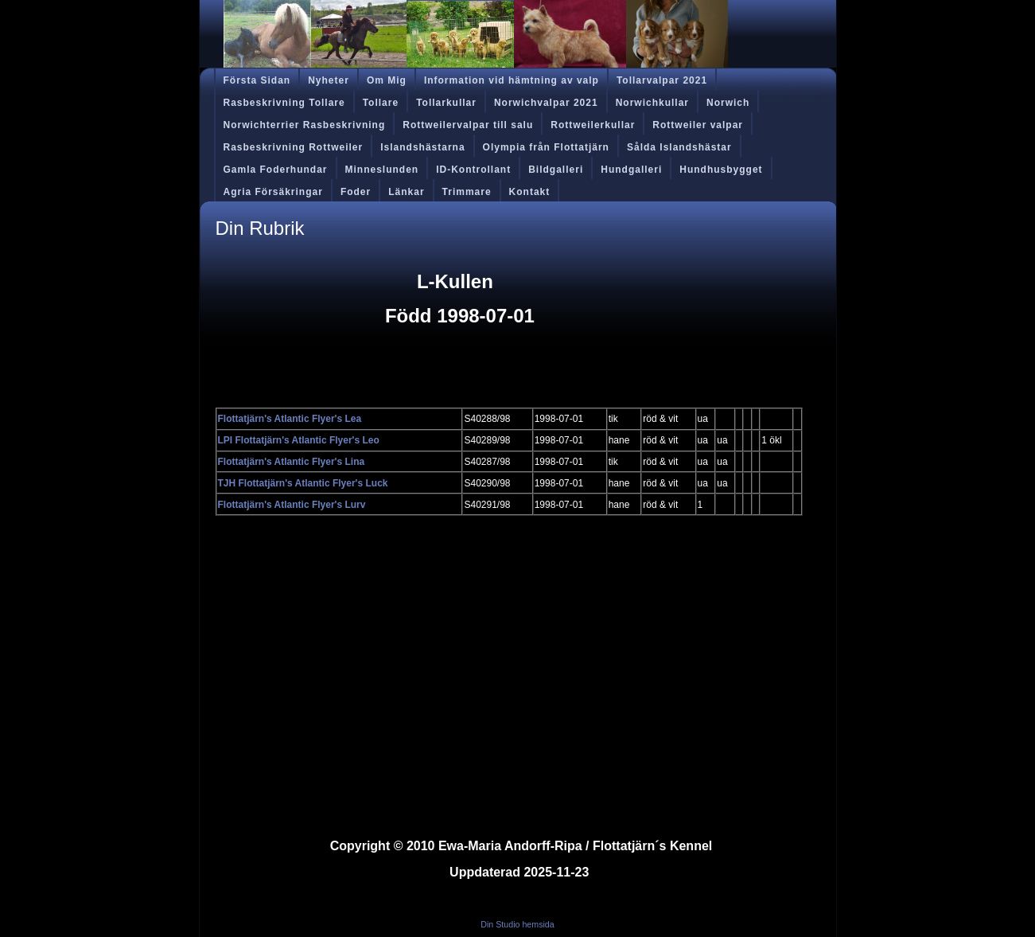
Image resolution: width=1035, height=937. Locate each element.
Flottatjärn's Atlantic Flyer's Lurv (292, 504)
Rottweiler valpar (697, 125)
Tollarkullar (446, 102)
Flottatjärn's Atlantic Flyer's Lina (291, 461)
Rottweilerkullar (593, 125)
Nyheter (328, 80)
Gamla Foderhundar (276, 169)
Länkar (406, 191)
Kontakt (530, 191)
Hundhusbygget (720, 169)
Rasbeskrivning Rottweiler (294, 147)
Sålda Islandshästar (679, 147)
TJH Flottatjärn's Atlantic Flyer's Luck (303, 483)
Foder (355, 191)
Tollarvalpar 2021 (662, 80)
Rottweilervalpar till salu (468, 125)
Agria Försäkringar (273, 191)
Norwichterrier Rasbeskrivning (305, 125)
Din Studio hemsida (517, 924)
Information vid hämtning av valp (511, 80)
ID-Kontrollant (473, 169)
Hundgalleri (631, 169)
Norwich (727, 102)
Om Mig (387, 80)
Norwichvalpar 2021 (546, 102)
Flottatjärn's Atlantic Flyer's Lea (290, 418)
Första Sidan (257, 80)
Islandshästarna (422, 147)
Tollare (381, 102)
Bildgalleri (555, 169)
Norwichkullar (652, 102)
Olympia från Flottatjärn (546, 147)
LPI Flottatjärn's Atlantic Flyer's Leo (298, 440)
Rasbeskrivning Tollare (284, 102)
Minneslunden (382, 169)
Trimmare (467, 191)
